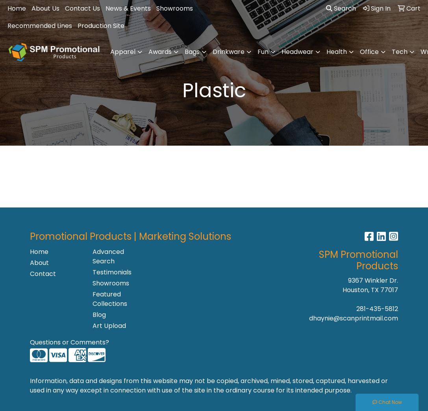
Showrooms (174, 8)
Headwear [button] (297, 51)
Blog (99, 314)
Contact (43, 273)
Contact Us (82, 8)
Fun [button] (263, 51)
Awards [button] (160, 51)
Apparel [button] (122, 51)
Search (341, 8)
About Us (45, 8)
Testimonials (112, 272)
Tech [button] (400, 51)
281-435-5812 (377, 308)
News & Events (128, 8)
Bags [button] (192, 51)
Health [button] (336, 51)
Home (16, 8)
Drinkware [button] (229, 51)
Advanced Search (108, 256)
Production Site (101, 25)
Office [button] (369, 51)
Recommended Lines (39, 25)
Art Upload (109, 325)
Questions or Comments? (69, 342)
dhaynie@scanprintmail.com (353, 318)
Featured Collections (110, 299)
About (39, 262)
